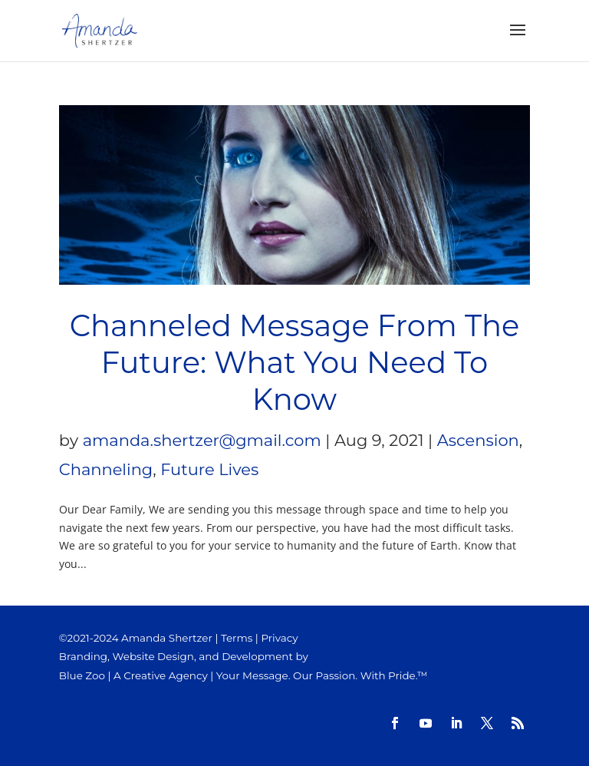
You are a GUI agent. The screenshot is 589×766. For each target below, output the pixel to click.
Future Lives (209, 469)
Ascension (478, 440)
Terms (236, 638)
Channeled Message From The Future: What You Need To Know (295, 363)
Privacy (279, 638)
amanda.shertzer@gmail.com (202, 440)
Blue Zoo (82, 675)
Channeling (106, 469)
